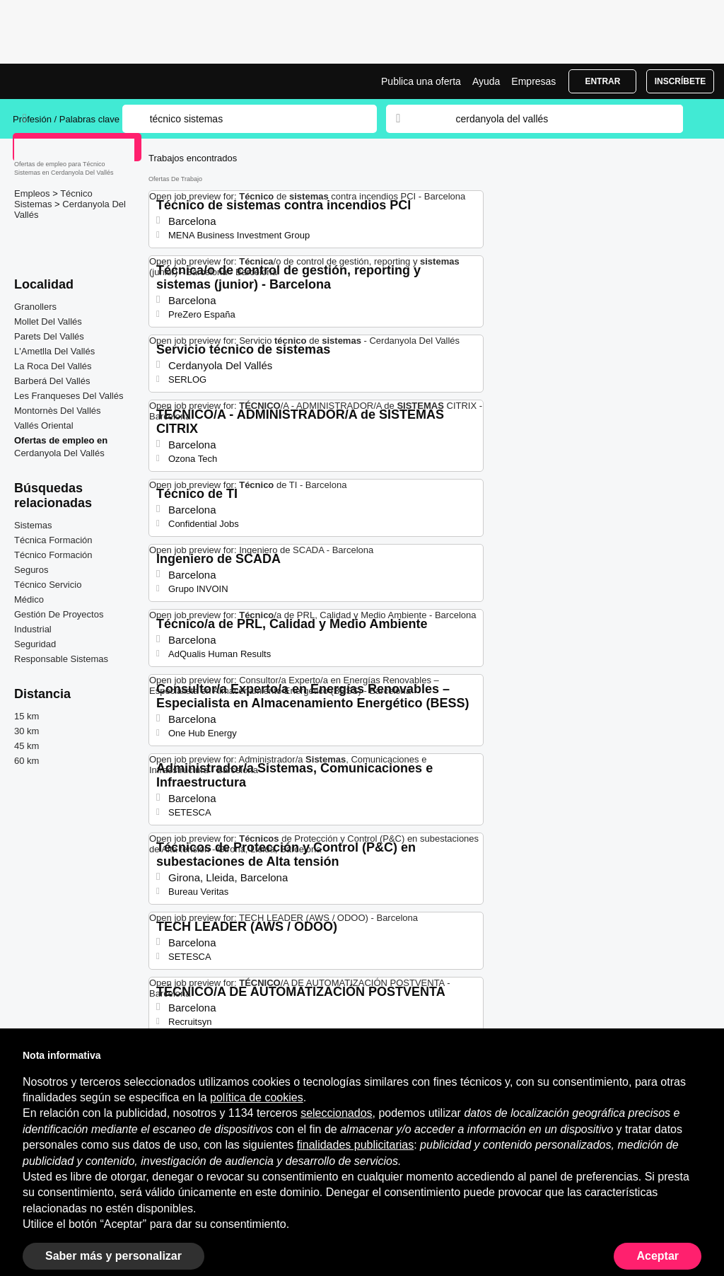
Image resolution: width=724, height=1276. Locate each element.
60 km (26, 760)
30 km (26, 731)
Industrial (33, 629)
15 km (26, 716)
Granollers (35, 306)
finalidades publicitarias (355, 1145)
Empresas (533, 81)
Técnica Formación (53, 540)
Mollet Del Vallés (48, 321)
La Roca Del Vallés (53, 366)
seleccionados (336, 1113)
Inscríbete (680, 81)
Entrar (602, 81)
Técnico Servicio (47, 584)
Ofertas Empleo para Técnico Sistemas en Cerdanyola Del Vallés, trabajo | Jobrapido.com (66, 81)
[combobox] (555, 119)
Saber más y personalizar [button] (113, 1256)
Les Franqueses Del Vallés (68, 395)
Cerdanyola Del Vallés (59, 453)
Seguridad (35, 644)
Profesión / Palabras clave (66, 119)
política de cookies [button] (256, 1097)
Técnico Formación (53, 555)
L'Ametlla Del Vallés (54, 351)
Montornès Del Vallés (57, 410)
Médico (29, 599)
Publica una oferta (421, 81)
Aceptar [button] (657, 1256)
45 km (26, 746)
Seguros (31, 569)
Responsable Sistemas (61, 659)
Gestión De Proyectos (58, 614)
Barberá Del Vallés (52, 381)
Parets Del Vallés (49, 336)
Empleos (33, 193)
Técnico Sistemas (53, 198)
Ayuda (486, 81)
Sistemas (33, 525)
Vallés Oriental (44, 425)
